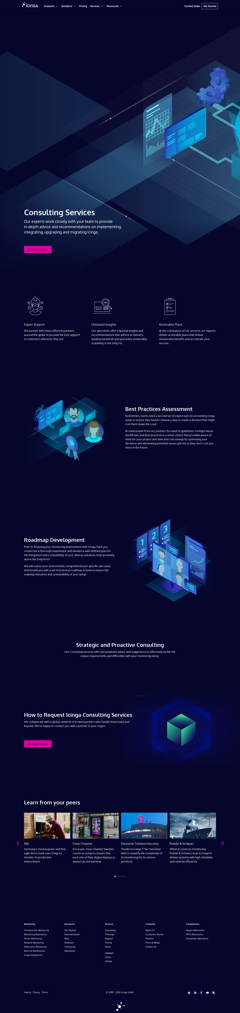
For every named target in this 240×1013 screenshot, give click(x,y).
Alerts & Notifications (34, 951)
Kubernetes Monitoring (35, 946)
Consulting (110, 930)
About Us (150, 930)
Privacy (36, 992)
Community (70, 946)
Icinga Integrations (33, 955)
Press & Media (153, 942)
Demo (108, 946)
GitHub (108, 961)
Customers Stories (155, 934)
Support (109, 938)
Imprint (27, 992)
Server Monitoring (33, 938)
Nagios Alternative (195, 930)
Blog (66, 938)
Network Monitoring (34, 942)
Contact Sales (37, 250)
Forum (108, 957)
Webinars (69, 942)
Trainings (109, 934)
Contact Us (151, 946)
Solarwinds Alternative (197, 938)
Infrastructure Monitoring (36, 930)
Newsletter (69, 951)
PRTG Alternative (194, 934)
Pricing (108, 942)
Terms (45, 992)
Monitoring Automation (35, 934)
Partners (150, 938)
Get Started (70, 930)
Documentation (72, 934)
